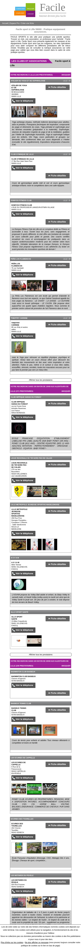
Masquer (65, 75)
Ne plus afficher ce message (36, 942)
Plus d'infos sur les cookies (12, 942)
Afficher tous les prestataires (40, 380)
